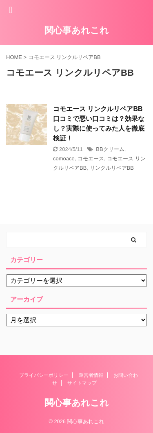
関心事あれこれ (76, 30)
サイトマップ (82, 383)
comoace (64, 158)
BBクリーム (110, 149)
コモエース (91, 158)
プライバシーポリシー (43, 375)
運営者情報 (91, 375)
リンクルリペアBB (112, 168)
